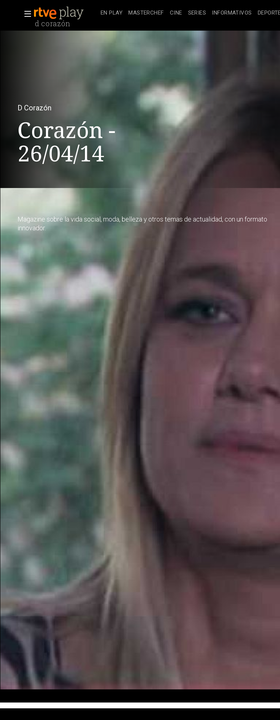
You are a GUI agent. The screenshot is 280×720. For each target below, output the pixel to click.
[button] (26, 14)
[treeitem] (111, 13)
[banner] (66, 13)
